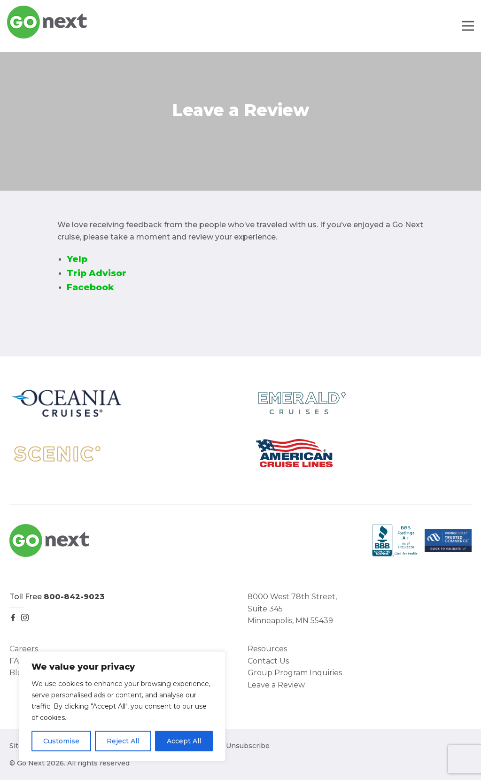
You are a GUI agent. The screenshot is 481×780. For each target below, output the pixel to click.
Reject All (123, 741)
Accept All (184, 741)
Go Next (47, 22)
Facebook (90, 287)
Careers (23, 648)
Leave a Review (276, 684)
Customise (61, 741)
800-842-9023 (74, 596)
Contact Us (268, 660)
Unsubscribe (248, 745)
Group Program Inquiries (295, 672)
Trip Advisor (96, 273)
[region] (122, 706)
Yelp (77, 259)
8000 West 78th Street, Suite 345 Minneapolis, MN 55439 (292, 608)
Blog (18, 672)
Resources (267, 648)
